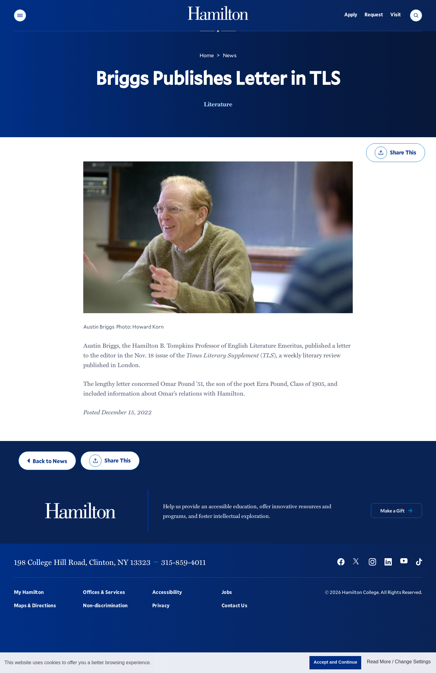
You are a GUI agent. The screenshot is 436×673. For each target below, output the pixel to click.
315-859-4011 (183, 561)
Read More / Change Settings (399, 661)
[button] (20, 15)
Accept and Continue (335, 662)
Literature (218, 103)
